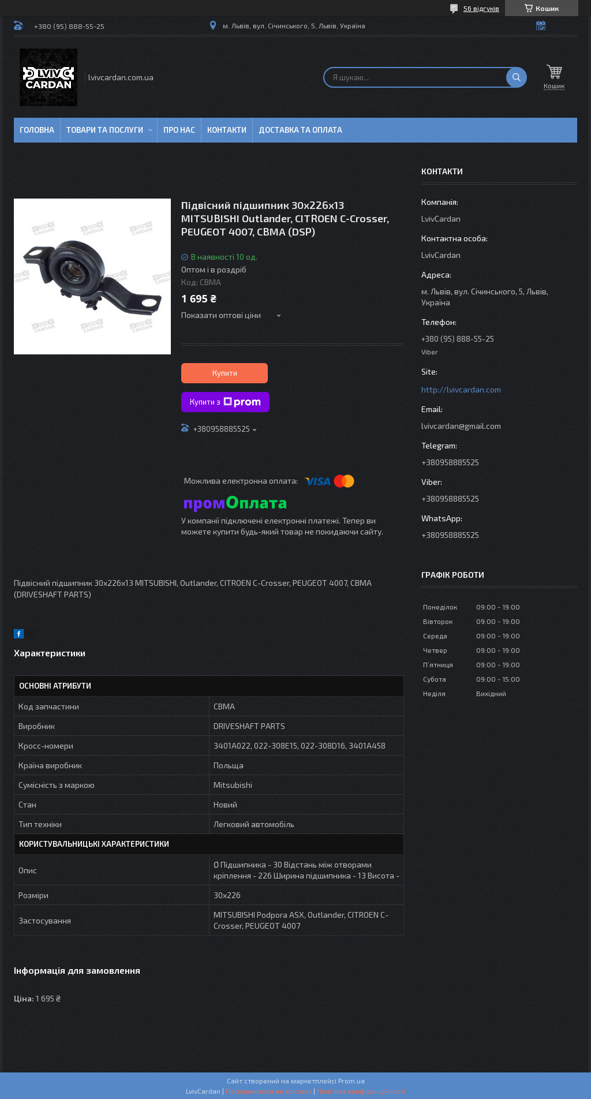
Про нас (179, 129)
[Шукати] (516, 77)
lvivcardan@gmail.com (461, 426)
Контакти (226, 129)
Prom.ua (351, 1080)
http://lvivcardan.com (461, 389)
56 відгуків (481, 8)
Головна (37, 129)
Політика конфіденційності (361, 1091)
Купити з (225, 402)
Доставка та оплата (300, 129)
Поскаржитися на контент (269, 1091)
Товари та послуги (104, 129)
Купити (224, 372)
